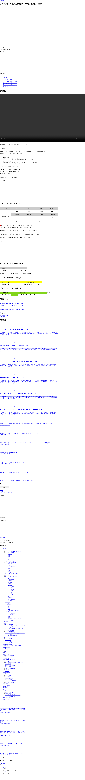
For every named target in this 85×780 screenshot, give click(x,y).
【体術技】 (21, 303)
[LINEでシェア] (7, 315)
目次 (1, 73)
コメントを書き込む (4, 487)
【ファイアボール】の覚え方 (10, 83)
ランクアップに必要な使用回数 (10, 81)
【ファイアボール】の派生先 (10, 85)
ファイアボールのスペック (9, 79)
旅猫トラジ (2, 537)
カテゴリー (2, 760)
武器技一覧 (5, 86)
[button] (15, 770)
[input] (6, 517)
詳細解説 (5, 77)
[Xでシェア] (0, 315)
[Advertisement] (28, 61)
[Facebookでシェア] (3, 315)
